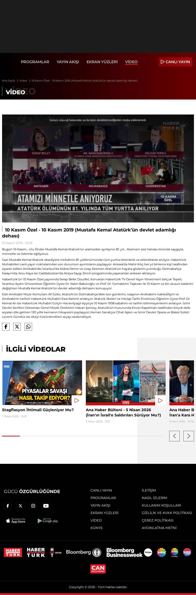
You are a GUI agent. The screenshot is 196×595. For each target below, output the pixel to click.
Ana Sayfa (10, 80)
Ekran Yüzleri (102, 62)
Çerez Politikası (157, 520)
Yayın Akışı (68, 62)
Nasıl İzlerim (154, 498)
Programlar (35, 62)
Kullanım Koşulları (161, 505)
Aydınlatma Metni (159, 528)
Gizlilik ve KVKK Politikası (167, 513)
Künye (97, 528)
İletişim (149, 490)
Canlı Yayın (101, 490)
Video (131, 62)
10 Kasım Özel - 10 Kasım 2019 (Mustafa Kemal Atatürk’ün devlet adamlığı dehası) (84, 80)
